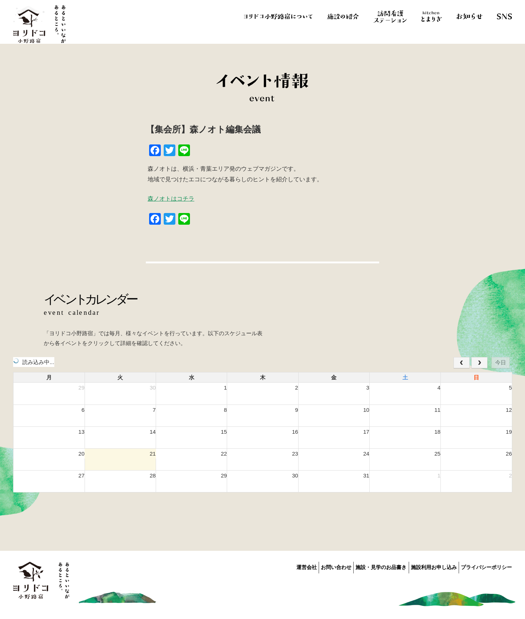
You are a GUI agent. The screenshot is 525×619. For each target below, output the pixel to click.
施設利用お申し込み (427, 566)
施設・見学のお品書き (366, 566)
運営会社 (278, 566)
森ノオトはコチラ (171, 199)
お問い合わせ (314, 566)
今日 (500, 362)
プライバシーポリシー (486, 566)
